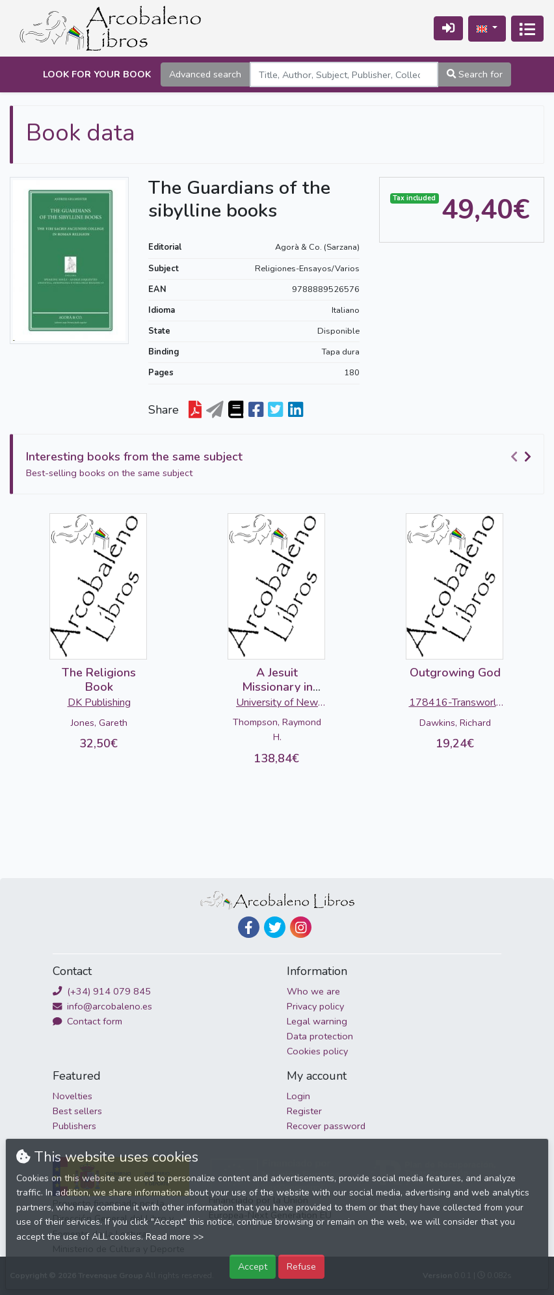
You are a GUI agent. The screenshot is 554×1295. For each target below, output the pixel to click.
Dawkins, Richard (455, 722)
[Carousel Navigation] (522, 457)
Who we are (313, 991)
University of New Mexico (277, 703)
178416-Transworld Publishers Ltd (455, 703)
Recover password (326, 1125)
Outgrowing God (455, 672)
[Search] (344, 74)
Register (304, 1110)
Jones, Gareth (99, 722)
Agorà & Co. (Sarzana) (317, 247)
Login (298, 1095)
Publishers (74, 1125)
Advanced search (205, 74)
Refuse (301, 1266)
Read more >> (175, 1237)
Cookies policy (317, 1051)
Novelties (72, 1095)
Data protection (320, 1036)
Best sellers (77, 1110)
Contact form (87, 1021)
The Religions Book (99, 680)
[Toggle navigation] (527, 29)
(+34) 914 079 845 (102, 991)
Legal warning (317, 1021)
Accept (252, 1266)
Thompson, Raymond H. (277, 729)
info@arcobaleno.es (102, 1006)
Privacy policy (315, 1006)
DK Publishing (99, 702)
